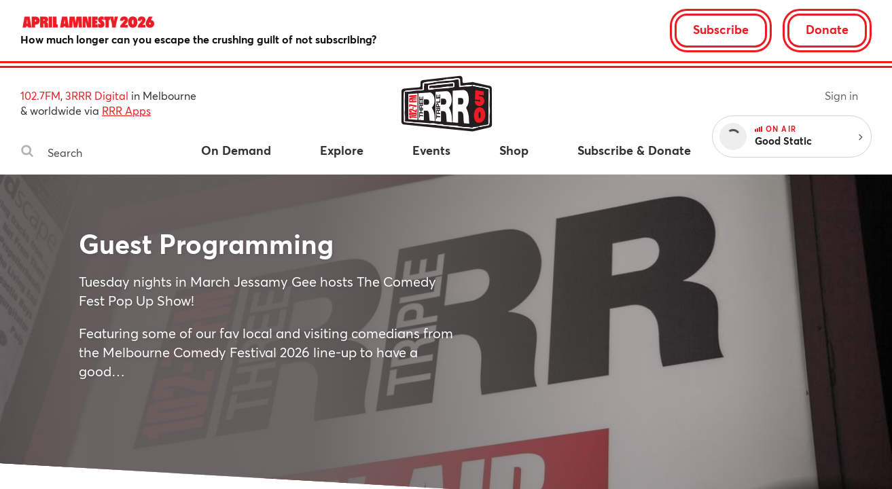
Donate (827, 29)
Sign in (841, 95)
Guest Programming (206, 243)
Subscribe (721, 29)
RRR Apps (126, 110)
